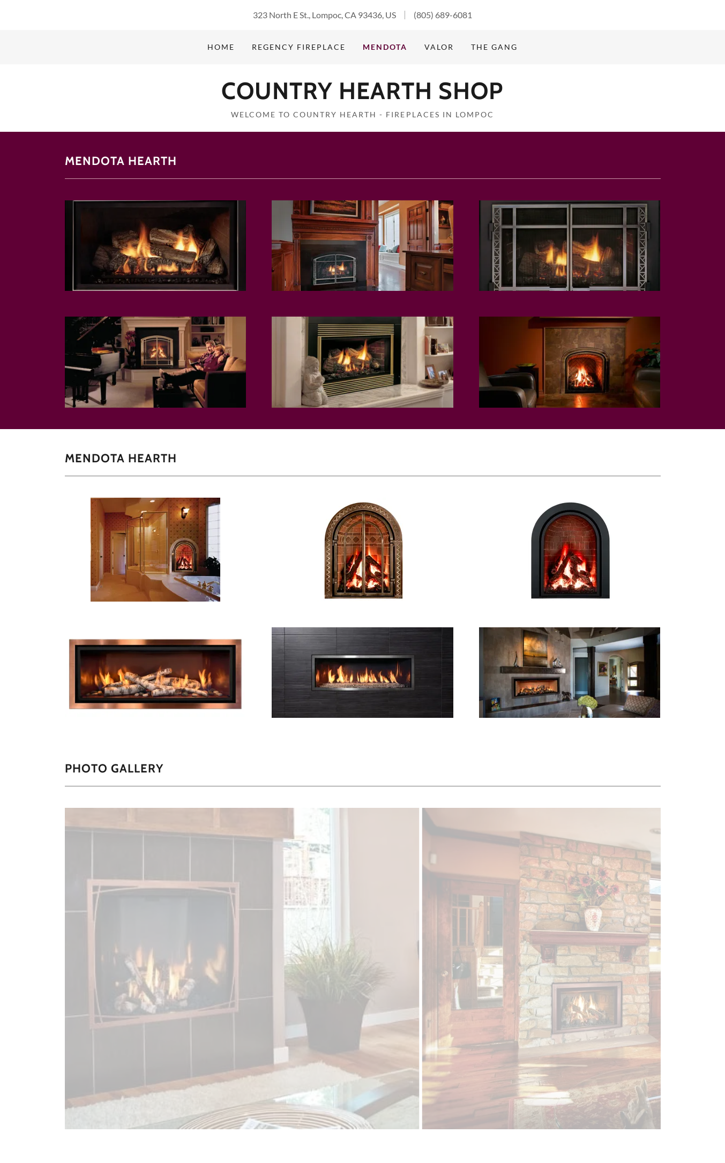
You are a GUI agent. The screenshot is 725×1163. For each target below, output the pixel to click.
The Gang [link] (494, 46)
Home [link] (221, 46)
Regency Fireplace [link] (299, 46)
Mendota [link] (385, 46)
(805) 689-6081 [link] (443, 15)
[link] (362, 96)
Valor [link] (439, 46)
